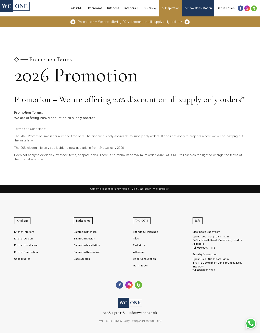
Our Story (150, 8)
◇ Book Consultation (198, 8)
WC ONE (76, 8)
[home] (15, 6)
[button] (94, 8)
